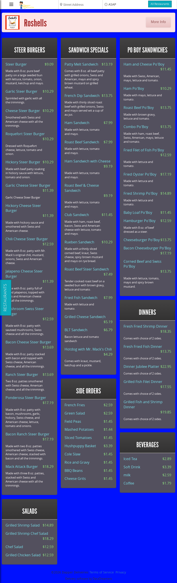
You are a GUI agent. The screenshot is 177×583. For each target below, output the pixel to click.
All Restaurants (160, 4)
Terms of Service (101, 572)
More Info (158, 22)
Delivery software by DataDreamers (88, 578)
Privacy (121, 572)
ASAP (112, 4)
